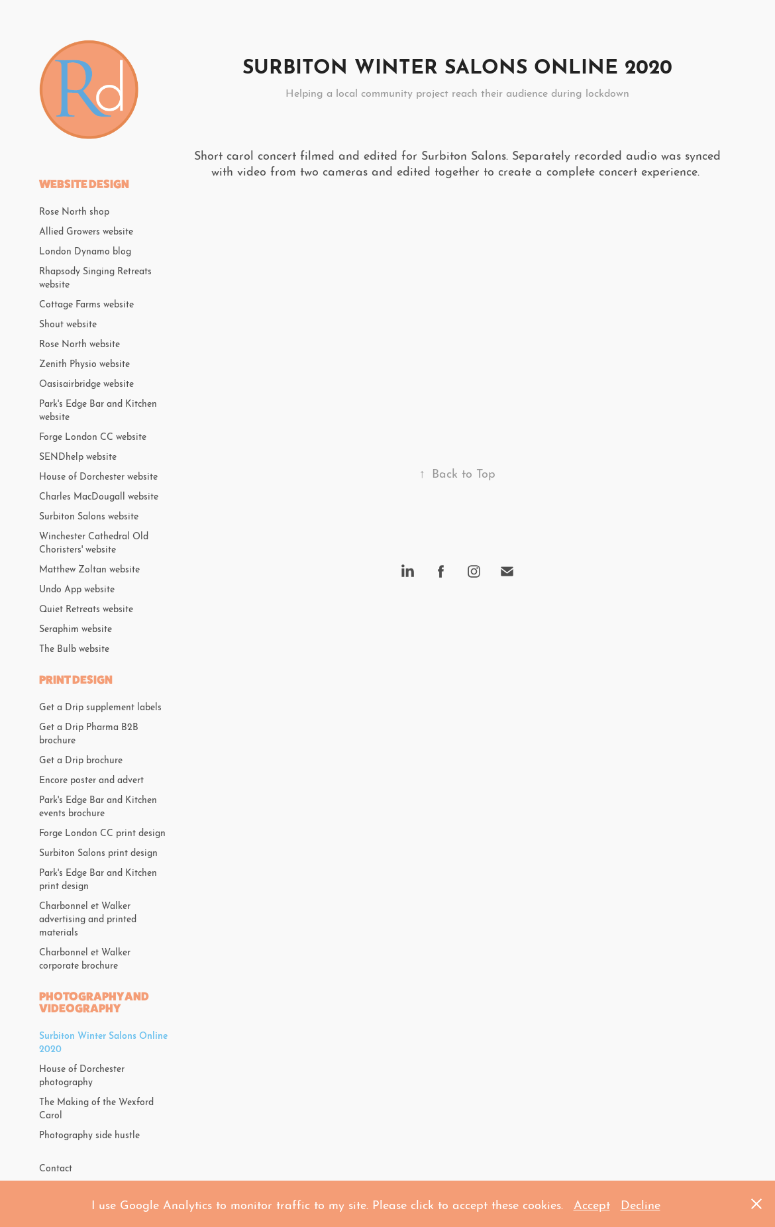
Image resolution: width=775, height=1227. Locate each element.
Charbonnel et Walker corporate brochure (84, 957)
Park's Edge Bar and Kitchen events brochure (98, 805)
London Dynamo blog (85, 249)
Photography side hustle (89, 1133)
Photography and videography (94, 1002)
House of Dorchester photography (82, 1074)
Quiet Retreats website (86, 607)
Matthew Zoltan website (89, 567)
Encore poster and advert (91, 778)
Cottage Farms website (86, 302)
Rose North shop (74, 210)
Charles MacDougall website (98, 495)
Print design (76, 679)
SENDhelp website (78, 455)
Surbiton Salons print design (98, 851)
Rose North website (79, 342)
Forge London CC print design (102, 831)
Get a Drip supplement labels (100, 705)
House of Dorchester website (98, 475)
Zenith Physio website (84, 362)
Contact (55, 1166)
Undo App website (77, 587)
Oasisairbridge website (86, 382)
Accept (592, 1203)
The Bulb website (74, 647)
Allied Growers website (86, 230)
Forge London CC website (92, 435)
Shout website (68, 322)
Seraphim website (75, 627)
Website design (84, 184)
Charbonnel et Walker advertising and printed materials (87, 917)
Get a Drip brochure (81, 758)
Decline (640, 1203)
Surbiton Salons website (88, 514)
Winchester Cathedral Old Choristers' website (93, 541)
